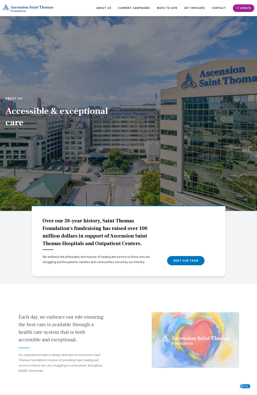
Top (244, 386)
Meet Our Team (185, 260)
